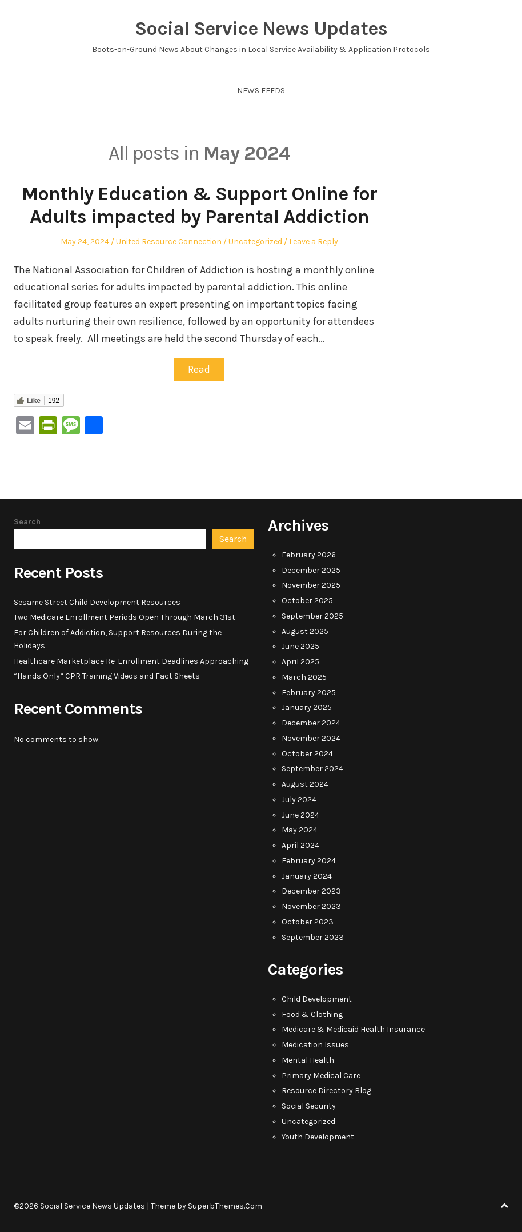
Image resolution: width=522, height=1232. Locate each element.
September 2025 (312, 615)
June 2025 (300, 646)
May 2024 (300, 829)
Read (199, 369)
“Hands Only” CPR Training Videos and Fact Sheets (107, 675)
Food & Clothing (312, 1014)
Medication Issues (315, 1044)
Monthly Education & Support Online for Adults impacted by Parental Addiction (199, 205)
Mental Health (308, 1059)
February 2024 (309, 860)
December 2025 (311, 570)
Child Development (317, 998)
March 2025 (304, 676)
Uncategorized (255, 241)
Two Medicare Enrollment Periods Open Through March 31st (124, 616)
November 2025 (311, 584)
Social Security (309, 1105)
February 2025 (309, 692)
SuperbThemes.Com (225, 1205)
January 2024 (307, 875)
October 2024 (307, 753)
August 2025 (305, 631)
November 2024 (311, 738)
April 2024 (300, 845)
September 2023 (313, 937)
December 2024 (311, 722)
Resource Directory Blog (326, 1090)
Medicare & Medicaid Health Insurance (353, 1029)
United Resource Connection (169, 241)
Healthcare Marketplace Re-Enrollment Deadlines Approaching (131, 660)
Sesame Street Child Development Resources (97, 602)
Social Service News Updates (261, 28)
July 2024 (299, 799)
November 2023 (311, 906)
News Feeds (261, 90)
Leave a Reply (313, 241)
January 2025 (307, 707)
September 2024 (312, 768)
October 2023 (308, 921)
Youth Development (318, 1136)
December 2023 (311, 890)
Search (27, 521)
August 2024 (305, 783)
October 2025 (307, 600)
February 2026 (309, 554)
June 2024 (300, 814)
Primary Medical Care (321, 1075)
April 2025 (300, 661)
